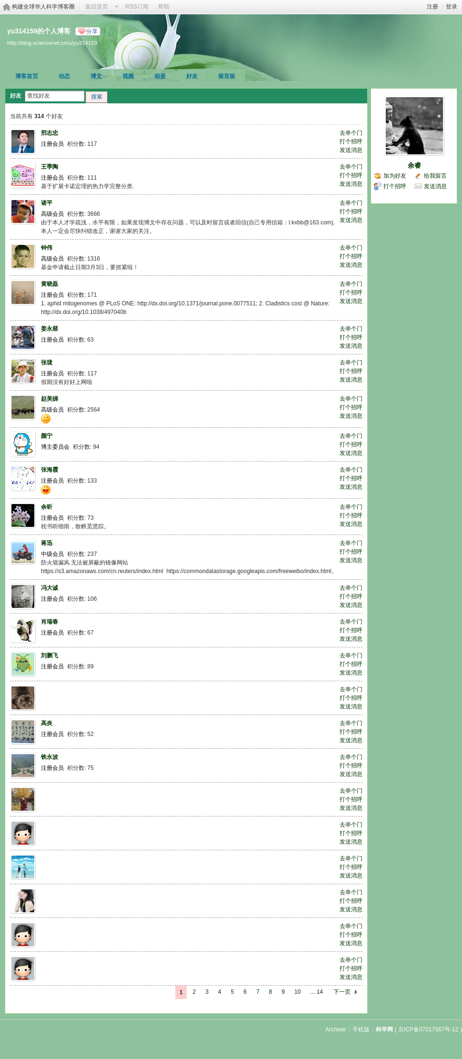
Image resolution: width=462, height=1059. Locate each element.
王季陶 (49, 166)
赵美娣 (49, 398)
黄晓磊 (49, 284)
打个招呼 (351, 141)
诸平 (46, 203)
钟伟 (46, 247)
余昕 (46, 507)
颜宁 (46, 436)
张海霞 (49, 469)
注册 (432, 6)
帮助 (164, 6)
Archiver (335, 1029)
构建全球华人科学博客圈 (43, 6)
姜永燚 (49, 328)
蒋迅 (46, 543)
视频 (128, 76)
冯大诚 (49, 588)
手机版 (361, 1029)
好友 (192, 76)
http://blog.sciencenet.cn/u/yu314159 (52, 43)
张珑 (46, 362)
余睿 (414, 165)
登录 (451, 6)
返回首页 (96, 6)
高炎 (46, 723)
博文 (96, 76)
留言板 (226, 76)
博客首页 (26, 76)
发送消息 (351, 150)
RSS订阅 (137, 6)
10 (297, 991)
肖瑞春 (49, 621)
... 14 (316, 991)
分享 (92, 31)
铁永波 (49, 757)
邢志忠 (49, 133)
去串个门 (351, 133)
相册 (160, 76)
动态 (64, 76)
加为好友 (394, 175)
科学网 (384, 1029)
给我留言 (435, 175)
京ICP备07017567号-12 (428, 1029)
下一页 (342, 991)
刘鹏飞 (49, 655)
